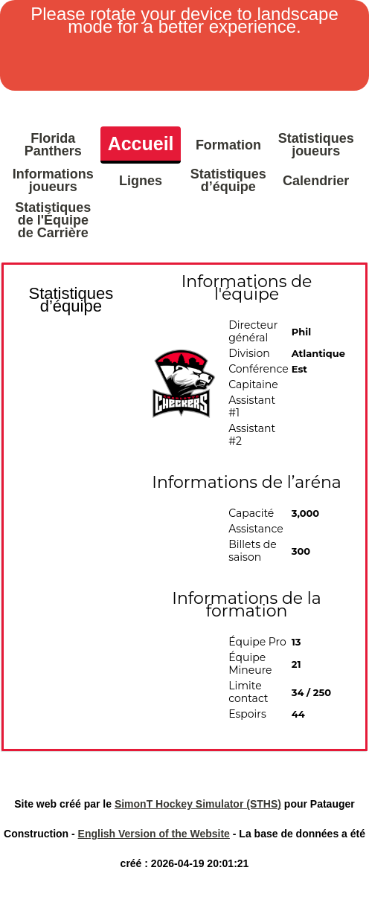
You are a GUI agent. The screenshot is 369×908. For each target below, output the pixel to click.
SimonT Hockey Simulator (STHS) (198, 804)
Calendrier (316, 180)
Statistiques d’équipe (228, 180)
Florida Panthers (53, 144)
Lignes (140, 180)
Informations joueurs (53, 180)
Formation (228, 145)
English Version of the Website (154, 834)
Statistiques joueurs (316, 144)
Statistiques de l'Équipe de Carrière (53, 220)
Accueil (141, 143)
